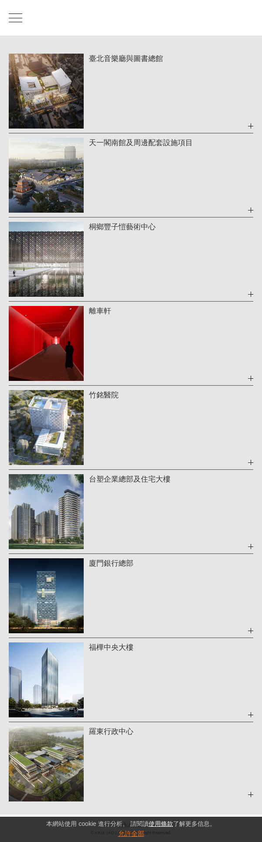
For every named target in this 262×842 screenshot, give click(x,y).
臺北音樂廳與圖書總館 (126, 58)
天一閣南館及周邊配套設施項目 (141, 143)
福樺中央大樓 (111, 647)
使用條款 (161, 823)
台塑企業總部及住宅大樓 (129, 479)
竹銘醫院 (104, 395)
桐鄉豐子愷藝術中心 (122, 227)
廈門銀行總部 (111, 563)
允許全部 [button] (131, 833)
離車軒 (100, 311)
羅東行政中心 (111, 731)
